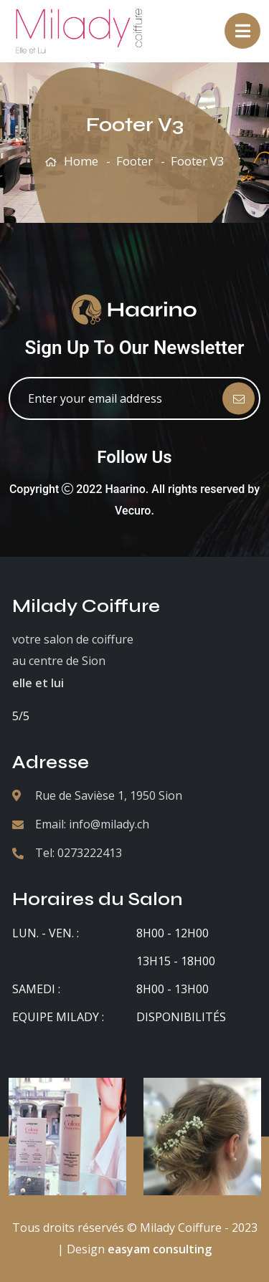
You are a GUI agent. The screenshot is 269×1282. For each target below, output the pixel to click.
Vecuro (133, 510)
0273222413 (89, 853)
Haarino (125, 489)
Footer (134, 161)
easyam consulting (160, 1249)
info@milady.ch (109, 824)
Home (81, 161)
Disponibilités (181, 1017)
